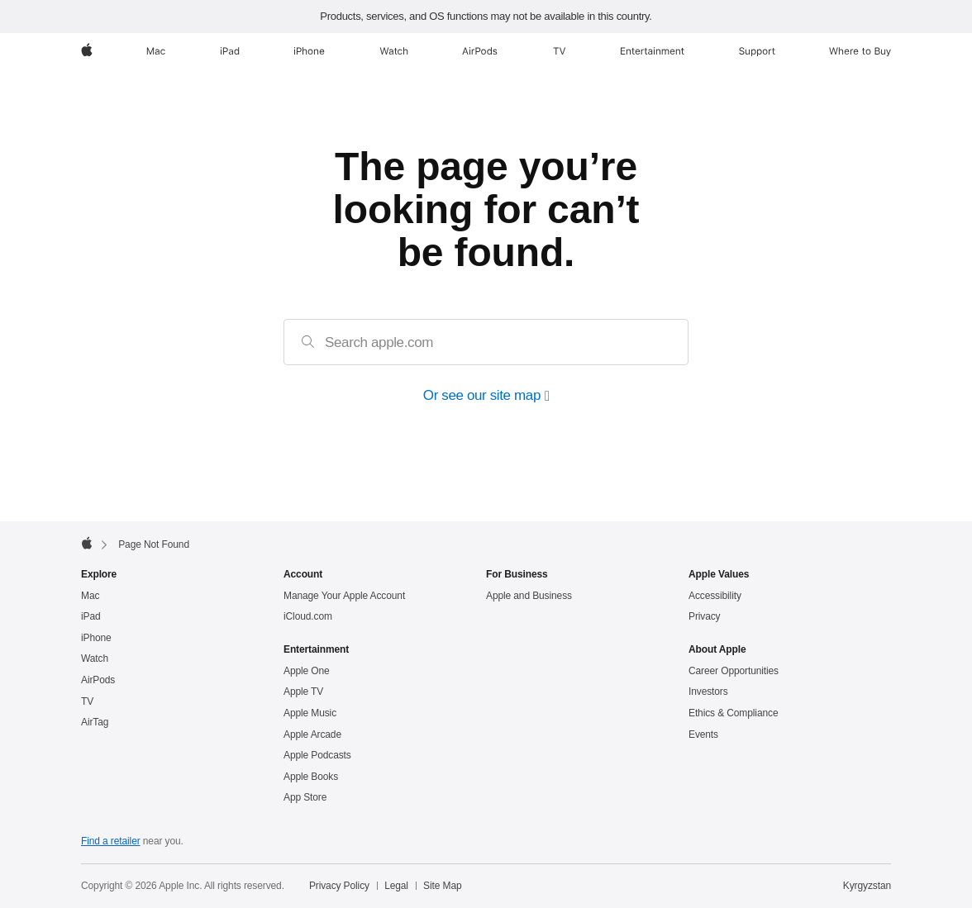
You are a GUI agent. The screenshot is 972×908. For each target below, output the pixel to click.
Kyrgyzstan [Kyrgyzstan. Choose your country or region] (867, 885)
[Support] (757, 51)
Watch (94, 658)
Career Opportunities (733, 671)
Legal (396, 885)
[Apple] (86, 51)
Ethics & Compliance (733, 713)
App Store (305, 797)
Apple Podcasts (317, 755)
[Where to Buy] (860, 51)
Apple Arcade (312, 734)
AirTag (94, 722)
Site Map (442, 885)
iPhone (96, 638)
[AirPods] (479, 51)
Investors (708, 691)
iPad (91, 616)
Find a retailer (111, 841)
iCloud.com (308, 616)
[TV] (560, 51)
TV (87, 701)
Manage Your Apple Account (344, 595)
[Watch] (394, 51)
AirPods (98, 680)
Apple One (307, 671)
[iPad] (229, 51)
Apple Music (310, 713)
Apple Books (311, 776)
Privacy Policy (339, 885)
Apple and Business (529, 595)
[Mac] (156, 51)
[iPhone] (309, 51)
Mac (90, 595)
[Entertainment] (652, 51)
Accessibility (714, 595)
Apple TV (303, 691)
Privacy (704, 616)
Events (703, 734)
